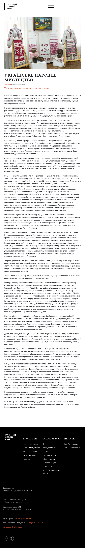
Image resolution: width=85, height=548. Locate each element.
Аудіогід (46, 451)
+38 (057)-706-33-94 (36, 523)
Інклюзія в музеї (49, 463)
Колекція (26, 459)
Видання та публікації (31, 448)
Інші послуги (48, 466)
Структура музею (30, 455)
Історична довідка (30, 444)
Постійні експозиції (71, 444)
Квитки (46, 444)
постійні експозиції (42, 88)
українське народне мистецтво (22, 88)
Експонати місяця (30, 451)
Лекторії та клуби (50, 455)
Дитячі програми (50, 459)
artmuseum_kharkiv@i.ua (12, 527)
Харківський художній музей (12, 6)
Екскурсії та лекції (50, 448)
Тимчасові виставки (72, 448)
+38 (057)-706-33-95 (22, 519)
